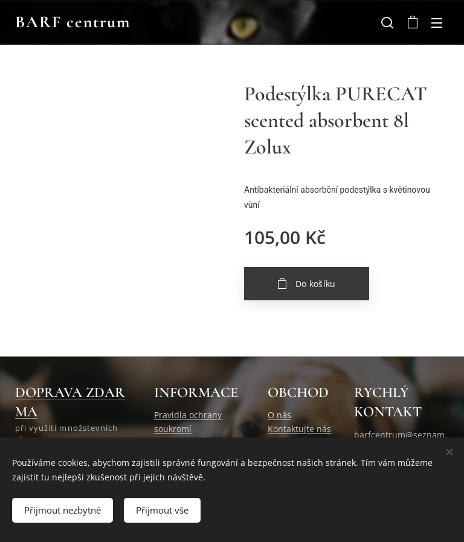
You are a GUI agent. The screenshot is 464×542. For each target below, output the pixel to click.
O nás (279, 415)
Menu (436, 23)
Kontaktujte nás (299, 428)
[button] (387, 22)
